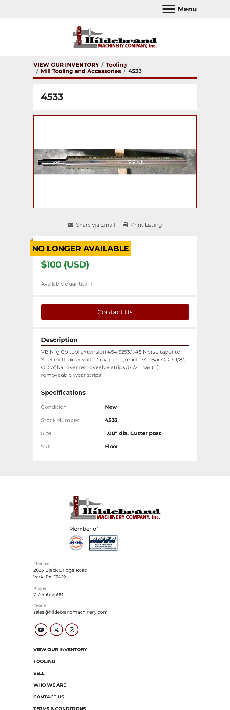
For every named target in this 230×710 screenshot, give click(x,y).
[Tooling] (116, 64)
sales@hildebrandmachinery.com (70, 612)
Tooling (44, 661)
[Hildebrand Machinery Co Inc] (115, 507)
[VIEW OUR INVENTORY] (66, 64)
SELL (38, 673)
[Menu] (168, 9)
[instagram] (71, 629)
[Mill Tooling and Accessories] (81, 71)
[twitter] (56, 629)
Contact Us (115, 312)
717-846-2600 (48, 594)
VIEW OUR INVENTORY (60, 649)
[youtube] (41, 629)
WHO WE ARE (49, 685)
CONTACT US (48, 697)
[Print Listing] (142, 225)
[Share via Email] (91, 225)
